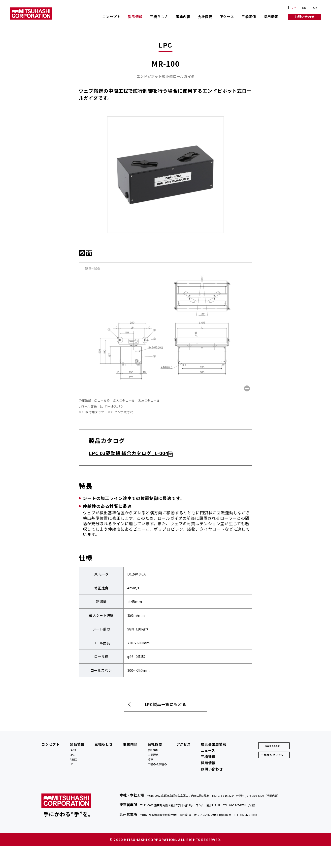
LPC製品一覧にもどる (165, 704)
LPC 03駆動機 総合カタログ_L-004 (128, 453)
